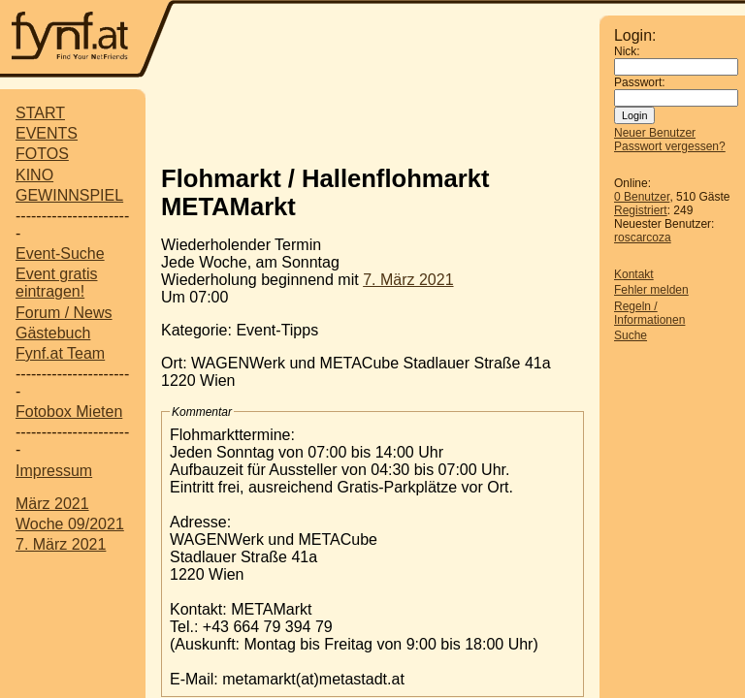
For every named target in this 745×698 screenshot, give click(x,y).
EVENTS (47, 133)
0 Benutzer (641, 197)
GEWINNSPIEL (69, 195)
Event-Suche (60, 253)
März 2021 (52, 503)
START (40, 113)
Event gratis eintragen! (56, 283)
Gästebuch (53, 333)
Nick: (627, 51)
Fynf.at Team (60, 353)
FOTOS (42, 153)
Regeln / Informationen (649, 313)
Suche (630, 335)
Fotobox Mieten (69, 411)
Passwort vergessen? (670, 146)
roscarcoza (642, 237)
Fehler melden (651, 290)
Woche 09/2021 (70, 524)
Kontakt (634, 274)
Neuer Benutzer (655, 133)
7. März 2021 (61, 544)
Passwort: (639, 82)
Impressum (54, 470)
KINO (34, 175)
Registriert (640, 210)
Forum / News (64, 312)
